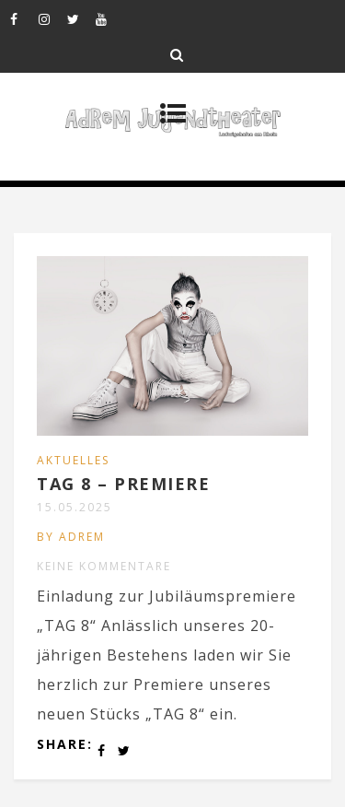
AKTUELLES (73, 460)
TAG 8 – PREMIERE (123, 484)
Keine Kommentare (104, 566)
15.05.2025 (74, 507)
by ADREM (71, 536)
